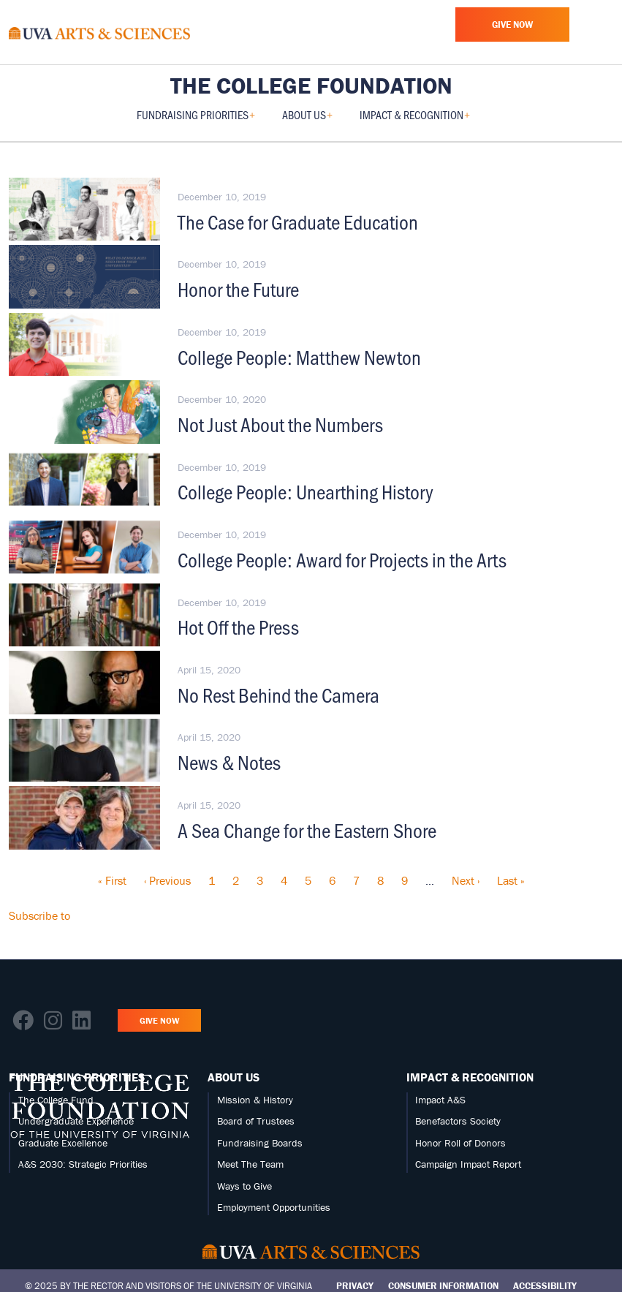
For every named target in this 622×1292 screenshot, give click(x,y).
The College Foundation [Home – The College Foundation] (311, 85)
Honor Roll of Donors (460, 1142)
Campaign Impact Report (468, 1164)
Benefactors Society (458, 1120)
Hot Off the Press (238, 626)
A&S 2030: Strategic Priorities (83, 1164)
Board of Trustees (256, 1120)
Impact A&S (440, 1099)
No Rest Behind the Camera (278, 694)
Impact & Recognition (470, 1077)
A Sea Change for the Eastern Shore (307, 830)
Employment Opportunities (273, 1207)
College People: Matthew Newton (299, 357)
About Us (233, 1077)
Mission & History (255, 1099)
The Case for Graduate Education (298, 221)
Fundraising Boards (260, 1142)
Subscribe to (39, 915)
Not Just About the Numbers (280, 424)
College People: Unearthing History (305, 491)
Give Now (512, 24)
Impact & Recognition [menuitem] (415, 119)
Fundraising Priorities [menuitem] (196, 119)
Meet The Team (250, 1164)
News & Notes (229, 762)
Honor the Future (238, 289)
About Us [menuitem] (307, 119)
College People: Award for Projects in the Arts (342, 559)
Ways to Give (244, 1186)
